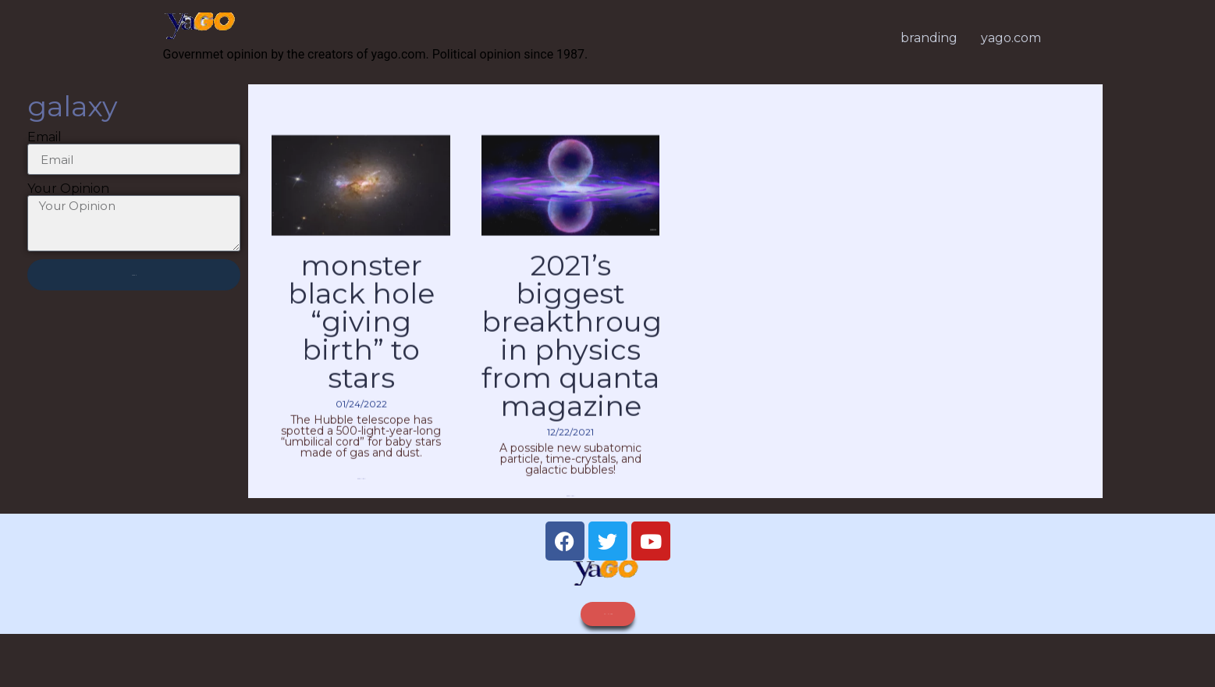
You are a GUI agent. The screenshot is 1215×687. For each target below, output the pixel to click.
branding (929, 37)
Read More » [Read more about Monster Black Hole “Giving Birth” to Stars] (361, 501)
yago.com (1011, 37)
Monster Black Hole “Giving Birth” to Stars (361, 343)
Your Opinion (68, 197)
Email (44, 146)
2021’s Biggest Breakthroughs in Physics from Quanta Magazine (588, 357)
